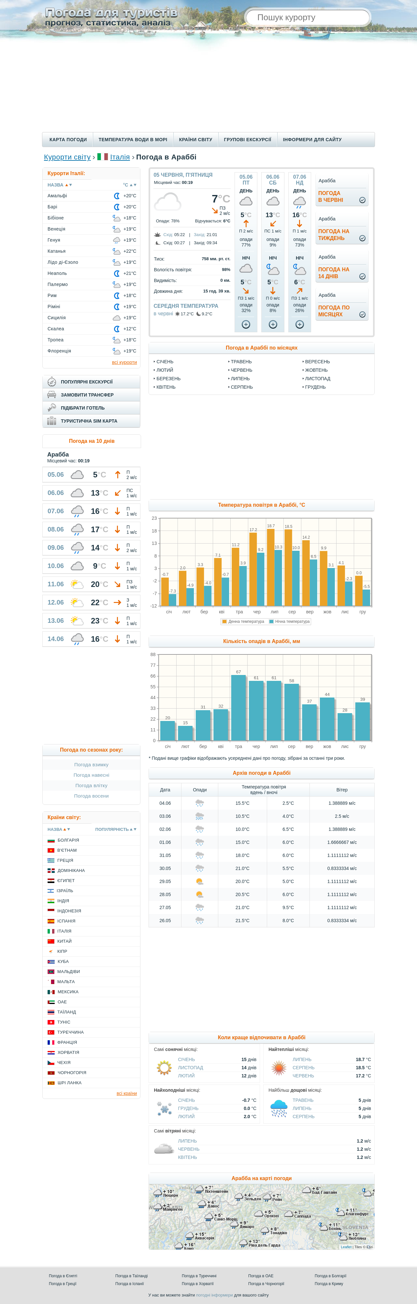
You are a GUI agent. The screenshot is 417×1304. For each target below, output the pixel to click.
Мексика (68, 991)
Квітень (166, 387)
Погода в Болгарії (330, 1276)
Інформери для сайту (312, 139)
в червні (163, 313)
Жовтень (316, 370)
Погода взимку (91, 764)
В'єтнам (67, 850)
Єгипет (66, 880)
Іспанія (66, 921)
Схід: (168, 234)
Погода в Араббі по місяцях (261, 348)
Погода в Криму (329, 1284)
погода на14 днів (334, 273)
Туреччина (70, 1032)
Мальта (66, 981)
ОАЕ (62, 1001)
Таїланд (66, 1012)
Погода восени (91, 796)
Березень (168, 378)
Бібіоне (56, 217)
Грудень (315, 387)
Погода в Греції (63, 1284)
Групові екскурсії (247, 139)
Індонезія (69, 910)
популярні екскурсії (87, 381)
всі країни (127, 1093)
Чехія (64, 1062)
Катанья (57, 251)
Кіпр (62, 951)
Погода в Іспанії (129, 1284)
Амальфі (57, 195)
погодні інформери (214, 1295)
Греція (65, 860)
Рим (52, 295)
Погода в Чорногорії (266, 1284)
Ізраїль (65, 890)
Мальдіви (68, 971)
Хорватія (68, 1052)
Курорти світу (67, 157)
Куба (63, 961)
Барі (52, 206)
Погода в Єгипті (63, 1276)
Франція (67, 1042)
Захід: (200, 234)
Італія (120, 157)
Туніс (63, 1022)
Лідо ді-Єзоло (63, 262)
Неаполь (57, 273)
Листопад (317, 378)
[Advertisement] (208, 83)
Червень (241, 370)
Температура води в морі (133, 139)
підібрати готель (83, 408)
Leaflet (346, 1247)
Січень (164, 361)
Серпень (242, 387)
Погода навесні (91, 775)
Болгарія (68, 840)
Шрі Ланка (70, 1082)
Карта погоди (68, 139)
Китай (64, 941)
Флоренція (59, 350)
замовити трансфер (87, 394)
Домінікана (71, 870)
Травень (241, 361)
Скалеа (56, 328)
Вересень (317, 361)
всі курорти (124, 362)
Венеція (56, 229)
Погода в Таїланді (131, 1276)
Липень (240, 378)
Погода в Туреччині (199, 1276)
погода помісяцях (334, 311)
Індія (63, 900)
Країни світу (195, 139)
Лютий (164, 370)
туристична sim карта (89, 421)
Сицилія (57, 317)
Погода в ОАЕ (261, 1276)
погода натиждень (334, 235)
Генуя (54, 240)
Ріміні (54, 306)
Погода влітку (91, 785)
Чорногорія (72, 1072)
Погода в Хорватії (198, 1284)
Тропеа (56, 339)
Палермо (58, 284)
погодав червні (330, 196)
